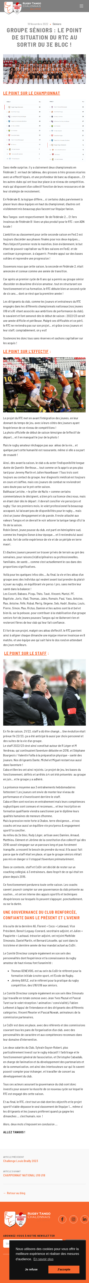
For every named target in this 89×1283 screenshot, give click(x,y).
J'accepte (63, 1269)
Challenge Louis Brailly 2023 (20, 1161)
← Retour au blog (14, 1193)
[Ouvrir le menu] (81, 6)
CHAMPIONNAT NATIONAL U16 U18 (24, 1175)
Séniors (57, 24)
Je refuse (31, 1269)
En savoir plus (43, 1259)
